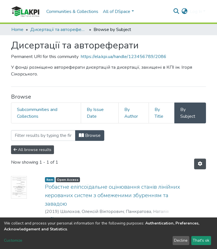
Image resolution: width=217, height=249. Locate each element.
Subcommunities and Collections (37, 112)
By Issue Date (95, 112)
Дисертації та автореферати (58, 29)
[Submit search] (176, 11)
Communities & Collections (72, 11)
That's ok (201, 240)
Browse (90, 135)
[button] (184, 11)
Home (17, 29)
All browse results (32, 149)
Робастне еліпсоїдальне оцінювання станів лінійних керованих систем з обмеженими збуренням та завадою (112, 195)
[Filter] (43, 135)
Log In (196, 11)
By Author (131, 112)
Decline (181, 240)
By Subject (187, 112)
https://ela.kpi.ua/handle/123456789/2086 (123, 57)
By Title (159, 112)
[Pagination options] (200, 164)
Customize (13, 240)
